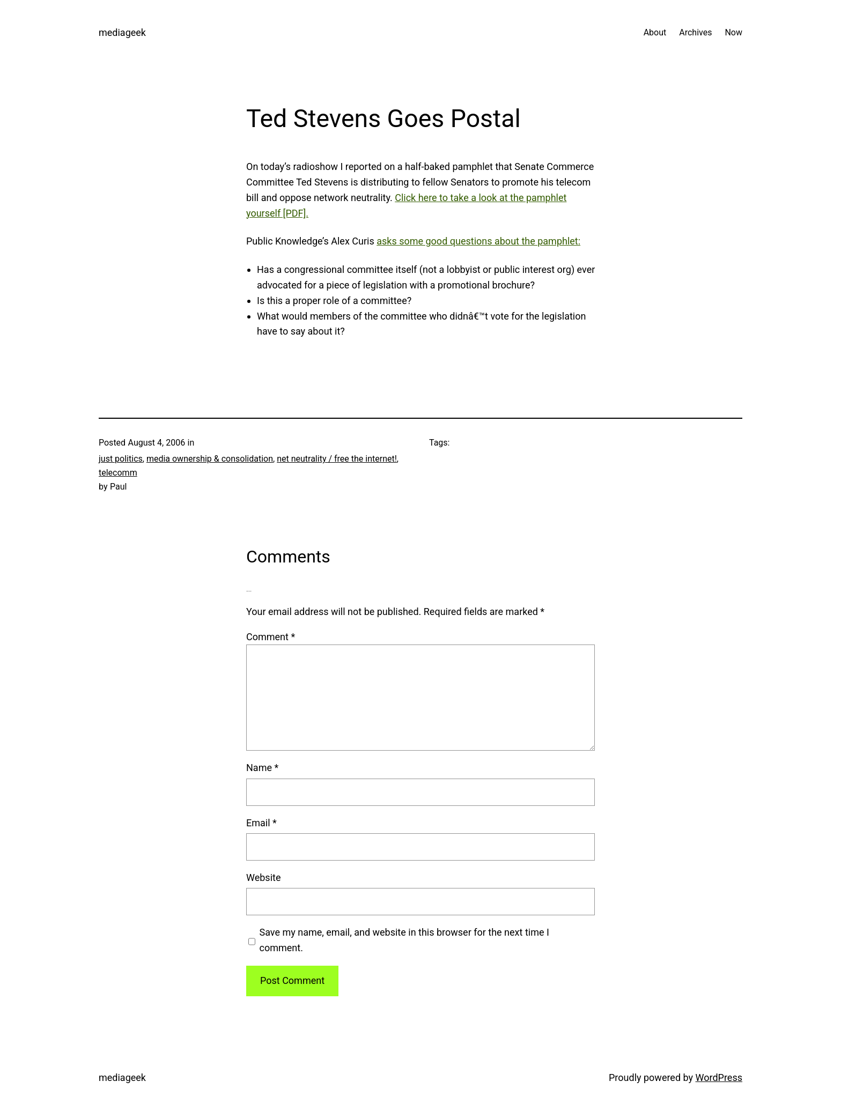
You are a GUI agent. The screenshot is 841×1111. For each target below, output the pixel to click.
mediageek (122, 32)
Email (261, 822)
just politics (121, 459)
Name (262, 767)
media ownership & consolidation (209, 459)
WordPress (719, 1077)
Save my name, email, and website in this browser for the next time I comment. (404, 940)
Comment (270, 636)
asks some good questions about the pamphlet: (478, 241)
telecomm (118, 473)
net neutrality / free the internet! (337, 459)
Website (263, 877)
